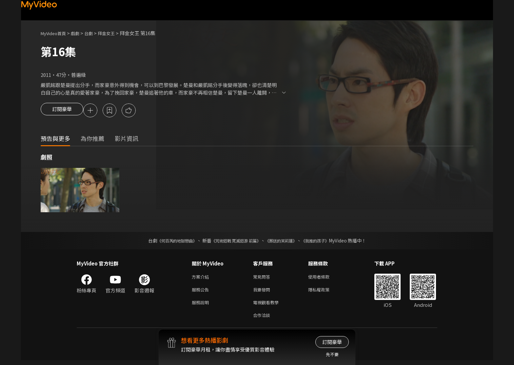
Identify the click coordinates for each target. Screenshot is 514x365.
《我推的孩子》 (325, 241)
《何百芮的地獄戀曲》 (168, 241)
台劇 (95, 33)
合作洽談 (263, 319)
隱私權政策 (324, 291)
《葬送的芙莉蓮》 (285, 241)
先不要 (332, 354)
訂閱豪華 (62, 111)
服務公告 (201, 291)
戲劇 (80, 33)
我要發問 (263, 291)
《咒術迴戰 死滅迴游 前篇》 (234, 241)
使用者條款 (324, 278)
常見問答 (263, 278)
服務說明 (201, 305)
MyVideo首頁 (55, 33)
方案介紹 (201, 278)
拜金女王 (115, 33)
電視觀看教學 (268, 305)
